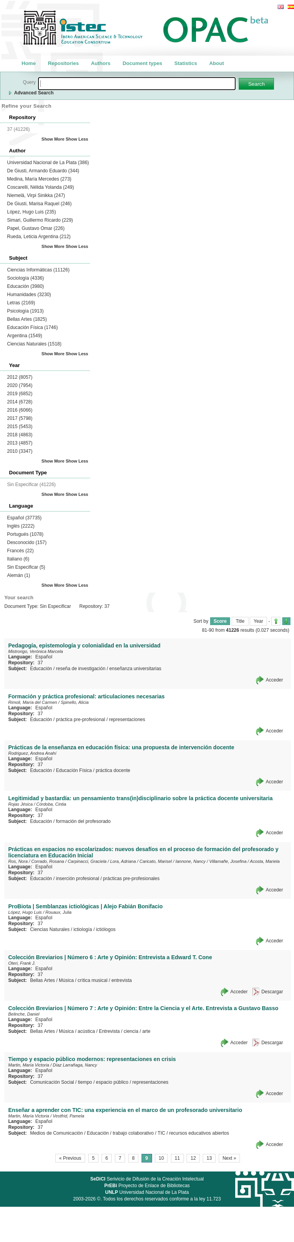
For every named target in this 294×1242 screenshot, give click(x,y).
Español (24, 518)
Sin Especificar (26, 567)
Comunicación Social (52, 1082)
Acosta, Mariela (265, 861)
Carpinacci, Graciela (87, 861)
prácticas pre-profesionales (131, 878)
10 (161, 1158)
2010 (20, 451)
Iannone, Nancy (190, 861)
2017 (20, 418)
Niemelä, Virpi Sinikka (36, 195)
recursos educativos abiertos (199, 1133)
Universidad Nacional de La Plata (48, 162)
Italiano (18, 559)
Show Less (77, 139)
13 (209, 1158)
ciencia (131, 1031)
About (216, 63)
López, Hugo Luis (31, 212)
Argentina (24, 335)
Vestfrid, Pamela (68, 1116)
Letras (21, 303)
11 (177, 1158)
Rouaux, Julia (58, 912)
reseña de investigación (80, 668)
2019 (20, 393)
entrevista (121, 980)
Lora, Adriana (123, 861)
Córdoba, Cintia (51, 804)
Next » (229, 1158)
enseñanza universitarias (135, 668)
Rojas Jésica (20, 804)
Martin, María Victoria (28, 1065)
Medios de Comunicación (56, 1133)
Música (66, 980)
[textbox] (137, 83)
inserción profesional (77, 878)
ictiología (82, 929)
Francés (20, 550)
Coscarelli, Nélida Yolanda (40, 187)
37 (40, 662)
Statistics (185, 63)
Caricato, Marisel (156, 861)
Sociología (25, 278)
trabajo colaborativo (133, 1133)
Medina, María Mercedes (39, 179)
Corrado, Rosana (47, 861)
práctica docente (113, 770)
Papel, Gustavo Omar (36, 228)
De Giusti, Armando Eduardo (43, 171)
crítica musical (92, 980)
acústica (86, 1031)
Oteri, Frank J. (22, 963)
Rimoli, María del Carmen (32, 702)
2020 (20, 385)
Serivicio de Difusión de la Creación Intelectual (147, 1179)
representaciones (127, 719)
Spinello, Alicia (75, 702)
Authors (101, 63)
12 (193, 1158)
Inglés (20, 526)
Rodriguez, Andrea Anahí (32, 753)
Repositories (63, 63)
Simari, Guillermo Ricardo (40, 220)
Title (240, 621)
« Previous (70, 1158)
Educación (25, 286)
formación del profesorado (83, 821)
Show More (53, 139)
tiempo (85, 1082)
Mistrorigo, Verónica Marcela (35, 651)
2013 (20, 443)
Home (29, 63)
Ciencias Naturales (34, 344)
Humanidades (29, 294)
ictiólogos (106, 929)
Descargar (272, 991)
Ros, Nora (18, 861)
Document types (142, 63)
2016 (20, 410)
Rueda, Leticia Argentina (39, 236)
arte (146, 1031)
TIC (161, 1133)
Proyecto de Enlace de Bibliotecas (147, 1185)
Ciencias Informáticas (38, 270)
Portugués (25, 534)
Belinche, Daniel (24, 1014)
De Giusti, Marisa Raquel (39, 203)
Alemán (18, 575)
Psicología (25, 311)
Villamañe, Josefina (228, 861)
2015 (20, 426)
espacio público (112, 1082)
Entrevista (109, 1031)
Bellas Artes (27, 319)
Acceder (274, 680)
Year (258, 621)
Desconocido (27, 542)
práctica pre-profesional (80, 719)
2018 (20, 435)
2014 (20, 402)
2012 (20, 377)
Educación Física (32, 327)
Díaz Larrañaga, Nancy (75, 1065)
